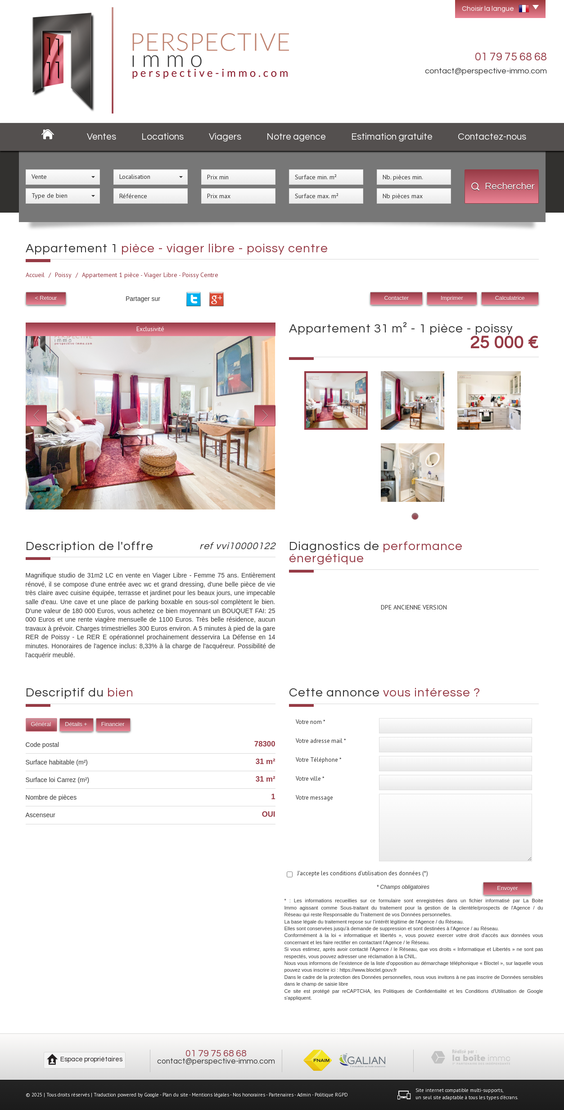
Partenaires (281, 1095)
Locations (162, 136)
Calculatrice (510, 298)
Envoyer (507, 888)
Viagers (225, 136)
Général (41, 724)
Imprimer (452, 298)
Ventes (101, 136)
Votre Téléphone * (319, 760)
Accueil (35, 275)
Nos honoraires (249, 1095)
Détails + (76, 724)
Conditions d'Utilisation (490, 991)
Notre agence (296, 136)
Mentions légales (210, 1095)
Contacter (396, 298)
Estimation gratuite (392, 136)
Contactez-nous (492, 136)
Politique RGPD (331, 1095)
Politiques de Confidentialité (415, 991)
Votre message (314, 797)
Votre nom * (310, 722)
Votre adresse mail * (321, 741)
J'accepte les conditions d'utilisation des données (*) (362, 873)
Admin (304, 1095)
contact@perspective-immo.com (486, 71)
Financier (113, 724)
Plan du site (175, 1095)
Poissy (63, 275)
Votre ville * (310, 778)
